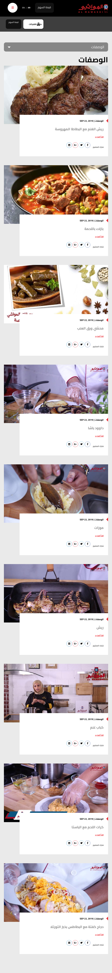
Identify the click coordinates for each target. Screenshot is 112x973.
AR (29, 7)
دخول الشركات (35, 24)
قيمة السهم (44, 7)
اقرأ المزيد (99, 137)
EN (23, 7)
